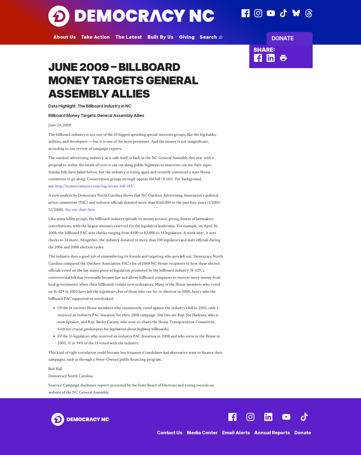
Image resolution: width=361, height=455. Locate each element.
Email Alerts (236, 432)
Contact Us (170, 432)
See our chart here (80, 209)
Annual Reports (272, 432)
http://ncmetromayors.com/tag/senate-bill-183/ (94, 186)
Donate (283, 38)
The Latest (128, 37)
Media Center (202, 432)
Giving (187, 37)
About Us (64, 37)
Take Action (95, 37)
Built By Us (161, 37)
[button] (211, 37)
